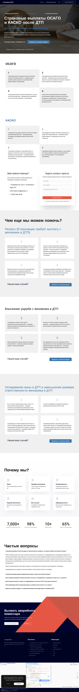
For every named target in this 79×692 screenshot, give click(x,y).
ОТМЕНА (8, 683)
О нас (59, 2)
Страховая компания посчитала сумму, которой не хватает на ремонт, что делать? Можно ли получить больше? (36, 551)
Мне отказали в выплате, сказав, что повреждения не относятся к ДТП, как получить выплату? (31, 581)
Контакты (42, 2)
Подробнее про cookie (16, 680)
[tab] (39, 551)
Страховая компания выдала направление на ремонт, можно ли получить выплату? (28, 574)
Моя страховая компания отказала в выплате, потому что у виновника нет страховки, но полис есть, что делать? (36, 577)
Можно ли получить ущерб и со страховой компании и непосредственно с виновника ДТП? (30, 588)
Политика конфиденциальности (5, 689)
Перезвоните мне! (57, 197)
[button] (14, 42)
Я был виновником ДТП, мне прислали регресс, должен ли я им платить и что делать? (29, 585)
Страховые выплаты (51, 2)
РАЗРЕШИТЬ (18, 683)
